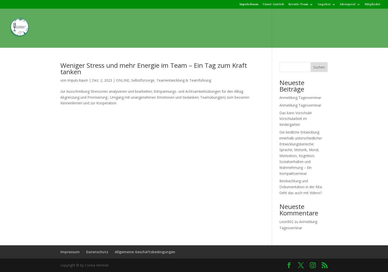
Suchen (319, 67)
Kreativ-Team (298, 4)
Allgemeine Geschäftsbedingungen (145, 251)
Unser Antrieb (273, 4)
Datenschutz (97, 251)
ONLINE (122, 80)
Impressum (70, 251)
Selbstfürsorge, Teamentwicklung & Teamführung (171, 80)
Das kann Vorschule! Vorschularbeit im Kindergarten (295, 119)
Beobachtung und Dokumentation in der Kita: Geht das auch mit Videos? (300, 187)
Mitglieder (373, 4)
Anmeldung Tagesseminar (300, 97)
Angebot (324, 4)
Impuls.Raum (249, 4)
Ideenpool (347, 4)
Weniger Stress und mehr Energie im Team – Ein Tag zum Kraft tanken (153, 68)
